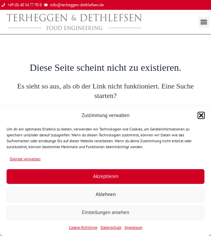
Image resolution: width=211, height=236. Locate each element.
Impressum (134, 227)
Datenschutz (111, 227)
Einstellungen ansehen (105, 212)
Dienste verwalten (25, 158)
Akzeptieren (105, 176)
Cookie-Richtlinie (83, 227)
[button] (201, 115)
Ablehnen (106, 194)
